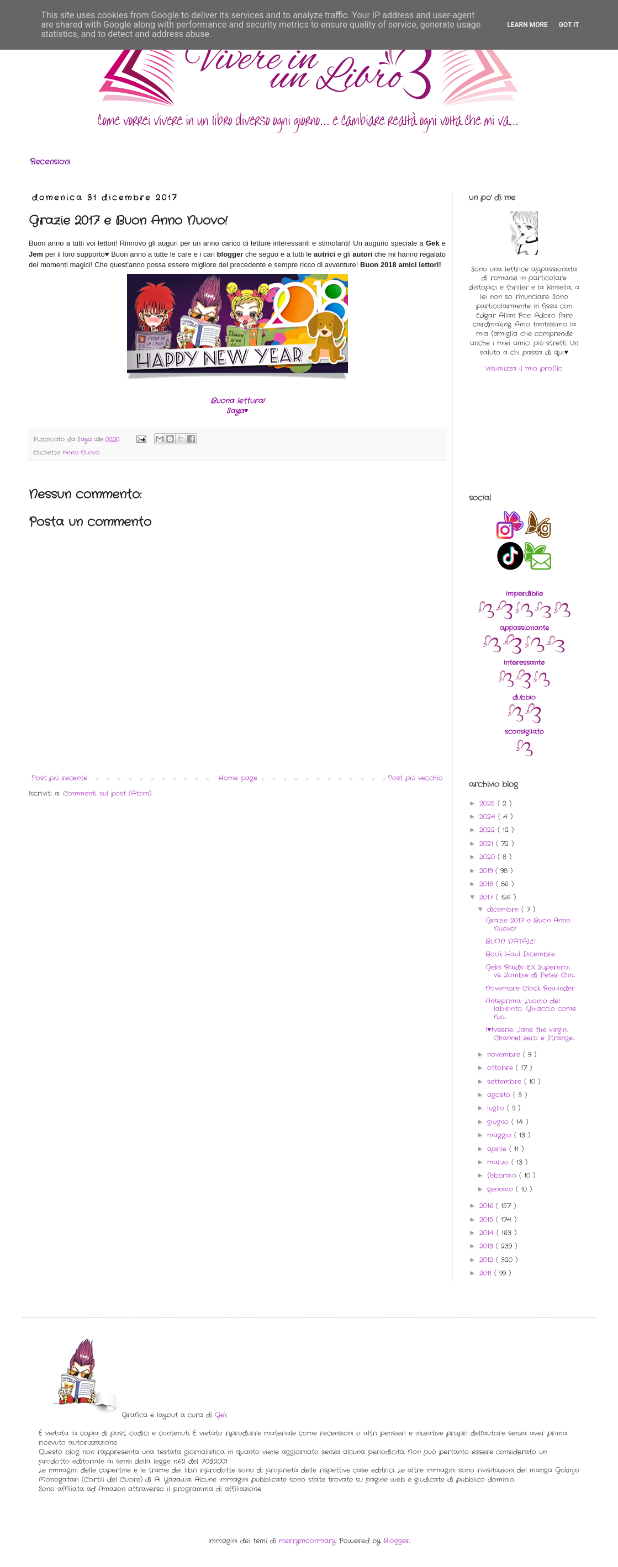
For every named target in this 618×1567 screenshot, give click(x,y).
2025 (488, 803)
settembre (505, 1081)
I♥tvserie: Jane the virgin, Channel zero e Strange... (529, 1033)
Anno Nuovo (80, 452)
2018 (487, 884)
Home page (237, 778)
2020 (488, 857)
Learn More (527, 25)
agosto (500, 1094)
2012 (487, 1260)
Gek (221, 1415)
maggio (500, 1135)
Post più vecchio (415, 778)
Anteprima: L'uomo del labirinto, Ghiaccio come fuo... (530, 1009)
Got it (569, 25)
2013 (487, 1246)
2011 (486, 1273)
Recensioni (50, 161)
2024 (488, 816)
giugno (499, 1122)
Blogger (396, 1540)
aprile (498, 1149)
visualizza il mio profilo (524, 368)
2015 (487, 1219)
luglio (497, 1108)
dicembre (504, 909)
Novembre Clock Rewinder (530, 988)
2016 (487, 1205)
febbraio (503, 1175)
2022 (488, 830)
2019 (487, 870)
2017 (487, 897)
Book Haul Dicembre (520, 954)
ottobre (501, 1067)
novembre (505, 1054)
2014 (487, 1232)
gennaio (501, 1189)
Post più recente (59, 778)
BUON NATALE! (510, 941)
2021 (487, 843)
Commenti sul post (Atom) (107, 793)
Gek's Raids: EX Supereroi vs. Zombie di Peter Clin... (530, 971)
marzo (499, 1162)
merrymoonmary (307, 1540)
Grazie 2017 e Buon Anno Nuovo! (528, 924)
